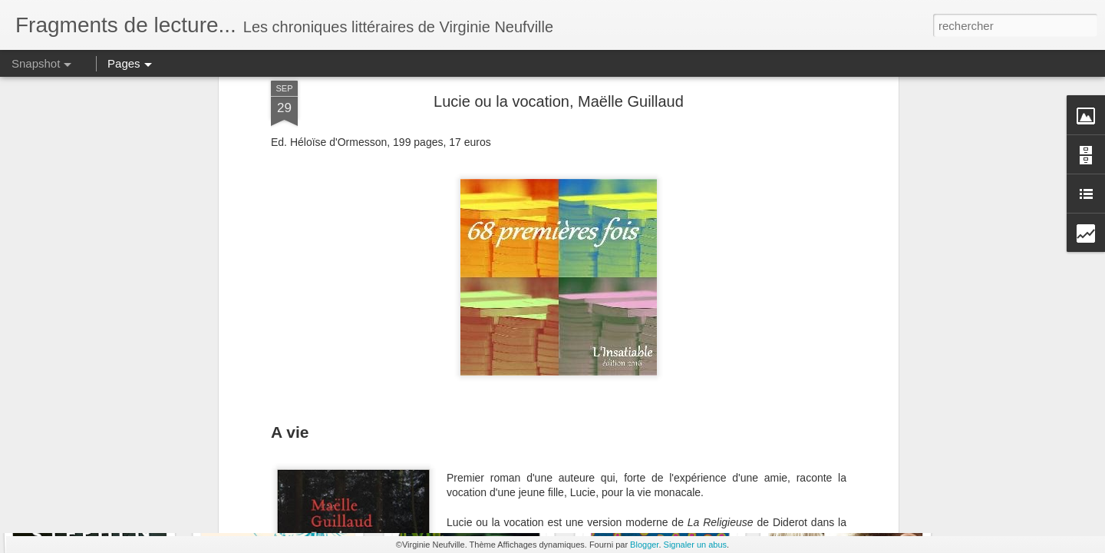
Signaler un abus (695, 544)
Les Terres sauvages (94, 473)
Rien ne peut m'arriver (289, 482)
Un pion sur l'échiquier (840, 482)
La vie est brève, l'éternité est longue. (678, 473)
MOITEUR (469, 475)
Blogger (644, 544)
